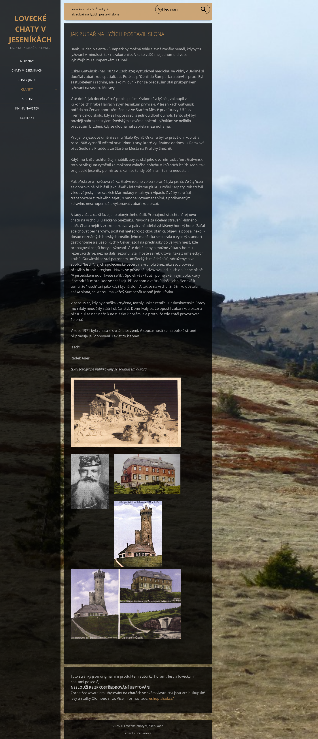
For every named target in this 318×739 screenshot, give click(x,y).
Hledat (203, 9)
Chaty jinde (27, 80)
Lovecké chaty (81, 9)
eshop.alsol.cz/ (161, 698)
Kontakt (27, 118)
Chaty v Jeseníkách (26, 70)
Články (27, 89)
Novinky (27, 61)
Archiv (27, 99)
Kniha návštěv (27, 108)
